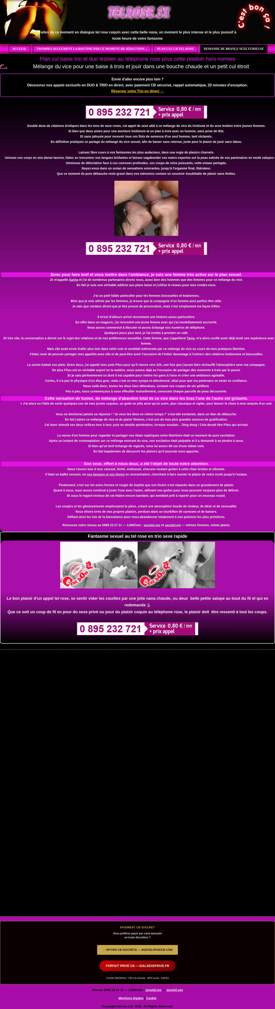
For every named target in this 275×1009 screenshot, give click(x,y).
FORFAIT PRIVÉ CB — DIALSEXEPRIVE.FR (137, 966)
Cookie (151, 998)
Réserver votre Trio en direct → (137, 91)
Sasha (73, 279)
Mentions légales (131, 998)
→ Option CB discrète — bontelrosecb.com (137, 949)
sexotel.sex (152, 525)
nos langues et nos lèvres (106, 474)
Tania (191, 338)
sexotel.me (173, 525)
